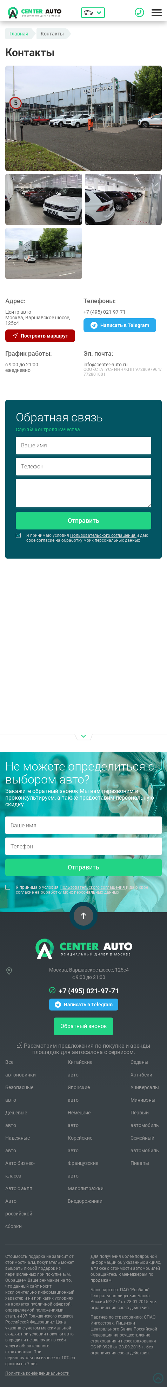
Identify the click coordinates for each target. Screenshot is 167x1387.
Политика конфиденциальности (37, 1373)
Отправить (83, 520)
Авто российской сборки (18, 1213)
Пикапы (140, 1163)
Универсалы (145, 1087)
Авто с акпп (18, 1188)
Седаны (139, 1062)
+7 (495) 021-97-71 (105, 312)
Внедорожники (85, 1201)
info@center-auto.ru (106, 364)
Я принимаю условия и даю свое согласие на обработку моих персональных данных (82, 538)
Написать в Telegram (120, 325)
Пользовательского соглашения (103, 535)
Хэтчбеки (141, 1075)
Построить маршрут (40, 336)
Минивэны (143, 1100)
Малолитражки (85, 1188)
